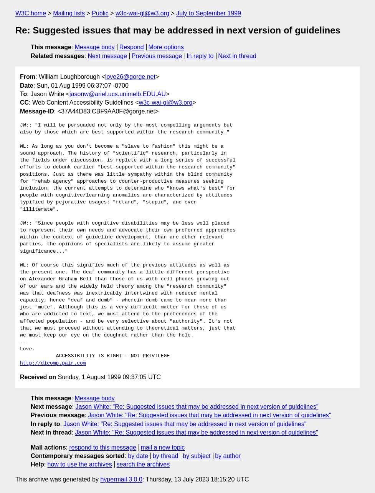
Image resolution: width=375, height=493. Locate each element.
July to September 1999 (208, 13)
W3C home (30, 13)
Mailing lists (69, 13)
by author (228, 456)
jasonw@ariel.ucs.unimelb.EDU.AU (117, 94)
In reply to (200, 56)
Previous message (157, 56)
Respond (131, 47)
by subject (196, 456)
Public (100, 13)
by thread (165, 456)
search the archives (143, 464)
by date (138, 456)
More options (166, 47)
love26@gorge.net (130, 76)
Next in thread (237, 56)
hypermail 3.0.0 (121, 479)
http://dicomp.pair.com (53, 363)
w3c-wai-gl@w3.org (142, 13)
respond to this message (102, 447)
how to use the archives (80, 464)
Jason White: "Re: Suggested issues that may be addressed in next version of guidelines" (197, 406)
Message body (95, 47)
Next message (107, 56)
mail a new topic (163, 447)
